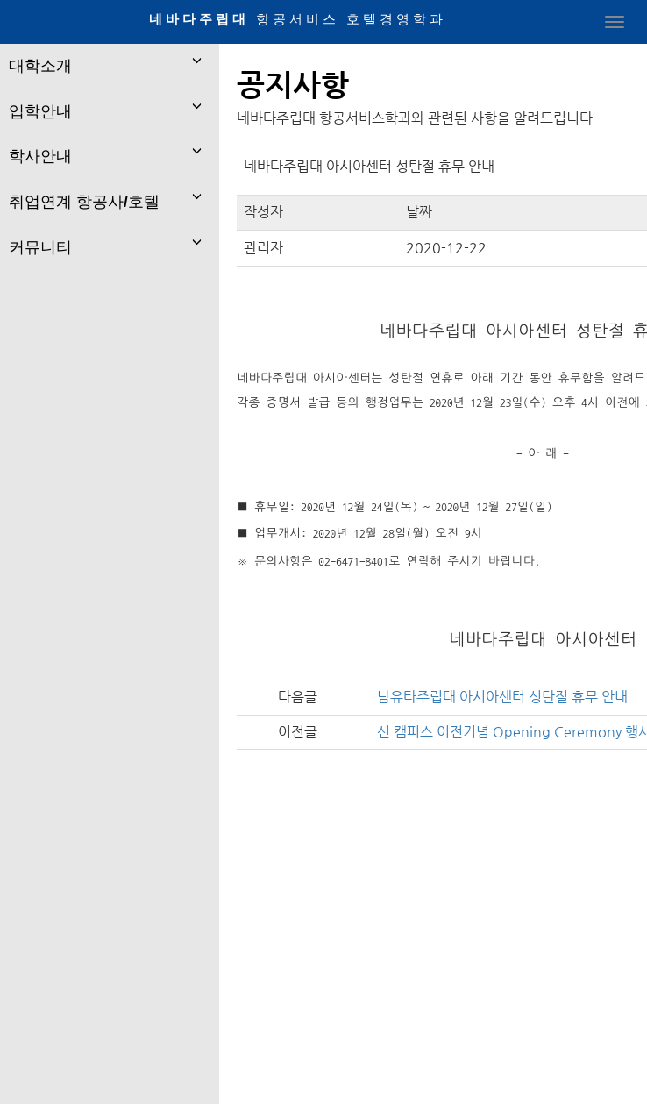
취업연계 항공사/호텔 (84, 201)
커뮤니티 (40, 247)
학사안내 (40, 156)
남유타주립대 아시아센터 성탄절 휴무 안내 (502, 696)
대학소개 (40, 66)
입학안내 (40, 111)
